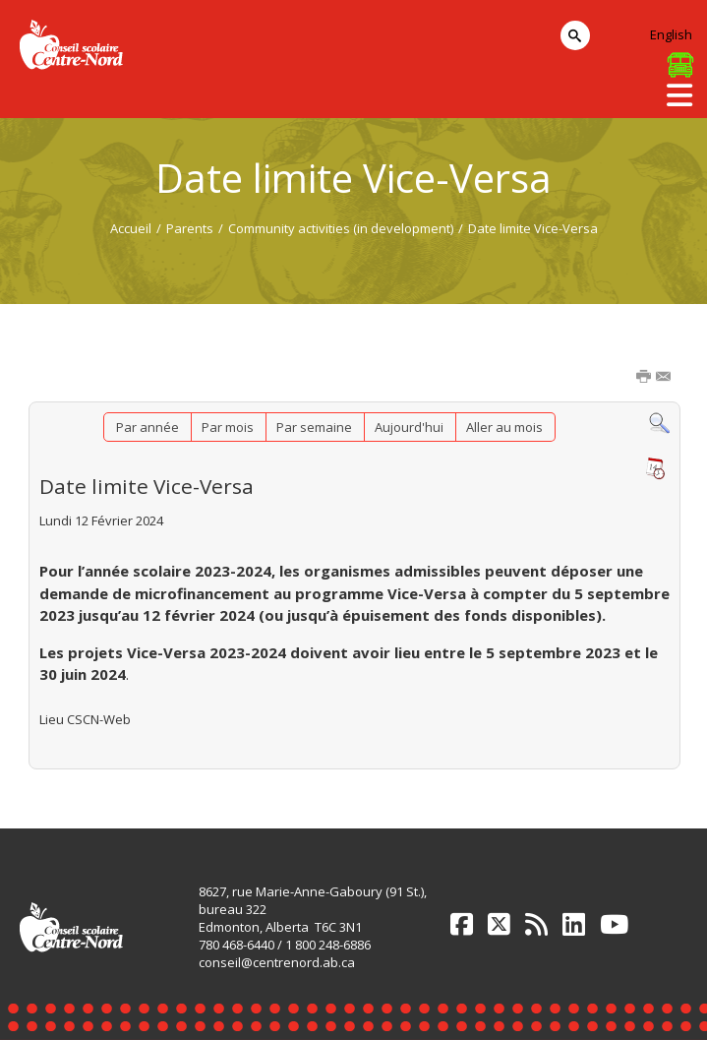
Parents (189, 228)
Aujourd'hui (409, 427)
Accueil (130, 228)
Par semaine (314, 427)
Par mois (228, 427)
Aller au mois (504, 427)
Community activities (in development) (340, 228)
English (671, 34)
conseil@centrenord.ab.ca (277, 962)
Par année (147, 427)
